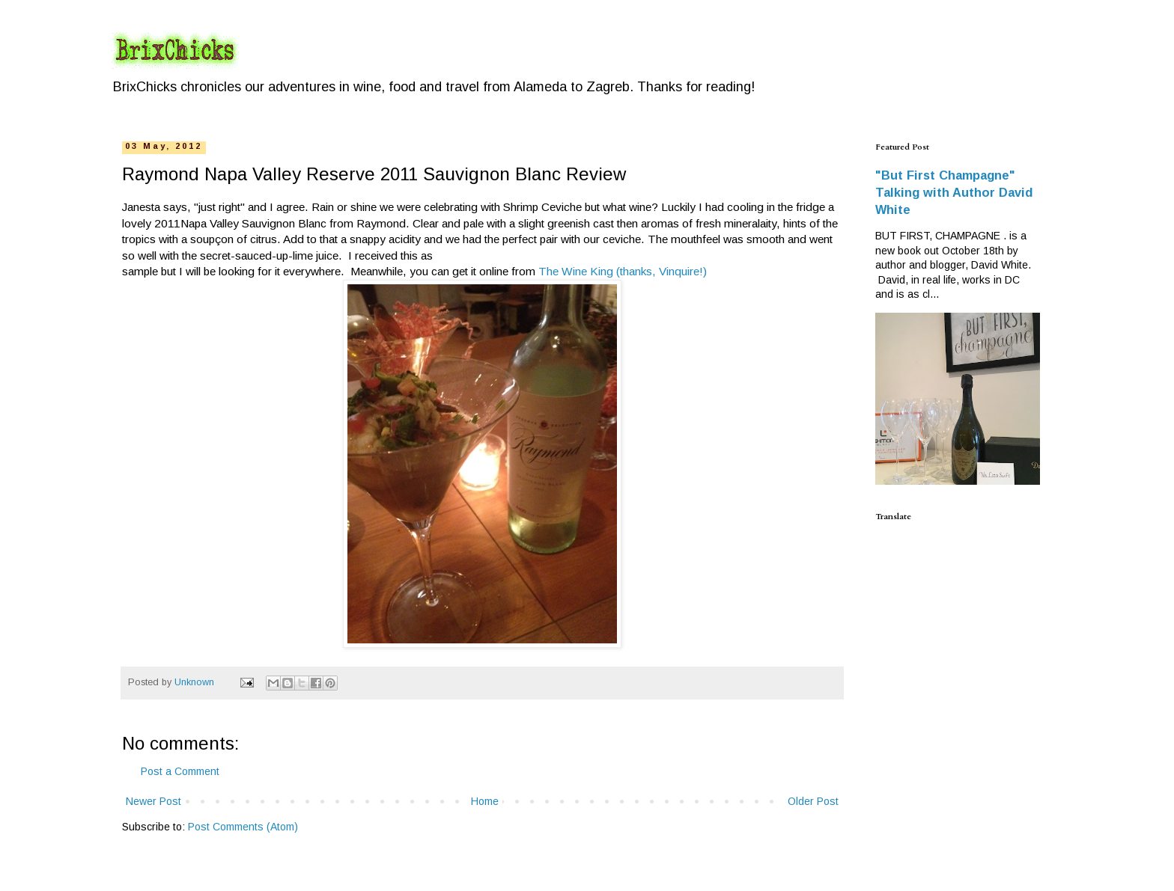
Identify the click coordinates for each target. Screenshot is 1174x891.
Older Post (813, 801)
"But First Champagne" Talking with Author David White (953, 192)
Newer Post (153, 801)
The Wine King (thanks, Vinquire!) (622, 271)
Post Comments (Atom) (243, 827)
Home (485, 801)
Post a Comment (180, 771)
